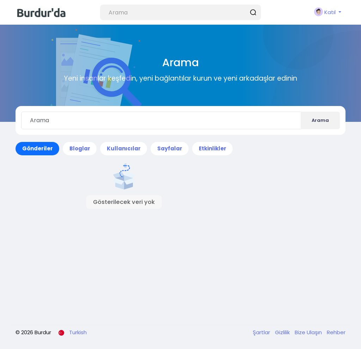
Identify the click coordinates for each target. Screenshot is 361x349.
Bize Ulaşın (309, 332)
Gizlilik (283, 332)
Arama (320, 120)
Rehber (336, 332)
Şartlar (262, 332)
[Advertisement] (180, 266)
